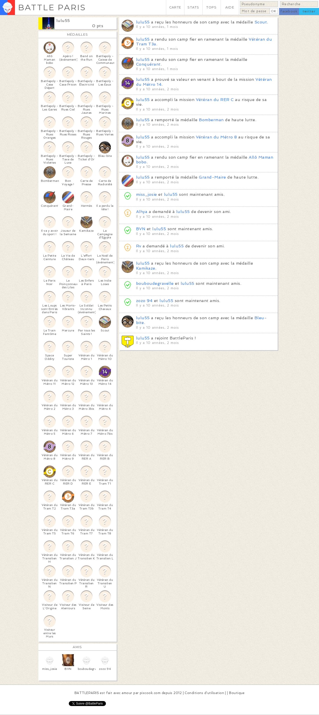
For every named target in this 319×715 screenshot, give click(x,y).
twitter (309, 11)
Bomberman (211, 119)
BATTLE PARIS (52, 7)
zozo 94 (144, 300)
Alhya (141, 211)
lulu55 (63, 20)
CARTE (175, 7)
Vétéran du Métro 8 (216, 137)
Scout (260, 22)
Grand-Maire (212, 177)
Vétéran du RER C (215, 99)
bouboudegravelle (155, 283)
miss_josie (146, 194)
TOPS (211, 7)
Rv (138, 246)
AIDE (229, 7)
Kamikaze (145, 268)
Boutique (236, 693)
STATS (193, 7)
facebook (289, 11)
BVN (140, 228)
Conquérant (148, 64)
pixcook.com (150, 693)
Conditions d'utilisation (204, 693)
